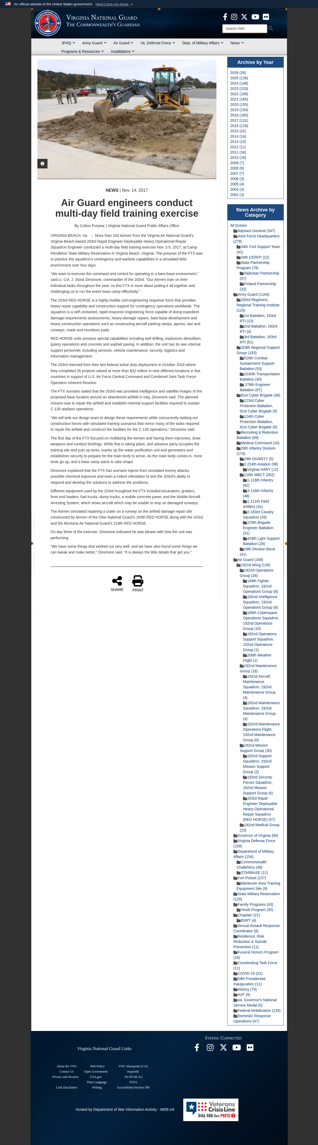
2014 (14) (238, 136)
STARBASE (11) (252, 872)
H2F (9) (241, 994)
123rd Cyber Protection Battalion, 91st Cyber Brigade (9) (258, 405)
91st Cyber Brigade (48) (258, 395)
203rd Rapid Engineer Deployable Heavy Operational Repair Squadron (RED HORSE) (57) (260, 809)
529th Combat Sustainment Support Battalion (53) (257, 363)
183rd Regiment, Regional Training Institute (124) (258, 305)
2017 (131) (239, 120)
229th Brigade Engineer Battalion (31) (258, 527)
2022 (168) (239, 94)
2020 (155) (239, 104)
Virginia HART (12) (260, 469)
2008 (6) (237, 168)
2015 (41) (238, 131)
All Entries (238, 225)
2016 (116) (239, 126)
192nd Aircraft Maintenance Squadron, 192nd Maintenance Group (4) (259, 687)
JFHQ (69, 43)
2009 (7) (237, 163)
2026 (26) (238, 73)
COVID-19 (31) (247, 973)
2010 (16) (238, 157)
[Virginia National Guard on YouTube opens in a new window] (255, 16)
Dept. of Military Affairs (203, 43)
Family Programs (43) (253, 904)
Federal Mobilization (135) (257, 1010)
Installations (123, 51)
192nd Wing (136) (253, 565)
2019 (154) (239, 110)
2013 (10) (238, 142)
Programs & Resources (83, 51)
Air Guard (124, 43)
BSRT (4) (246, 920)
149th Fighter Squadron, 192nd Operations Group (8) (260, 586)
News (237, 43)
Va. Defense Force (157, 43)
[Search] (244, 28)
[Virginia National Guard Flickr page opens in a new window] (266, 16)
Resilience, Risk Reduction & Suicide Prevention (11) (250, 941)
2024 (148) (239, 83)
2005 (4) (237, 184)
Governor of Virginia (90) (255, 835)
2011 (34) (238, 152)
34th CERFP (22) (253, 257)
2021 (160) (239, 99)
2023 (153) (239, 88)
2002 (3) (237, 195)
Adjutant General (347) (254, 231)
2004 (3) (237, 189)
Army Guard (94, 43)
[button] (114, 4)
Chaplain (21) (246, 915)
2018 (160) (239, 115)
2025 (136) (239, 78)
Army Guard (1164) (251, 294)
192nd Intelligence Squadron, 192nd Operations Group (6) (260, 602)
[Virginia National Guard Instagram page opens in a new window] (234, 16)
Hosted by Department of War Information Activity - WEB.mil (125, 1109)
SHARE (117, 583)
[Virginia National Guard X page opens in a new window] (244, 16)
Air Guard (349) (248, 560)
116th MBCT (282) (257, 475)
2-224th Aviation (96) (259, 464)
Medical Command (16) (258, 443)
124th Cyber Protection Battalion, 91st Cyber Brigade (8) (258, 421)
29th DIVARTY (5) (256, 459)
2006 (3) (237, 179)
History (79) (245, 989)
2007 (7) (237, 173)
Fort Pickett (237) (249, 878)
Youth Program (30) (255, 910)
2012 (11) (238, 147)
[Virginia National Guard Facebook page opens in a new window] (225, 16)
